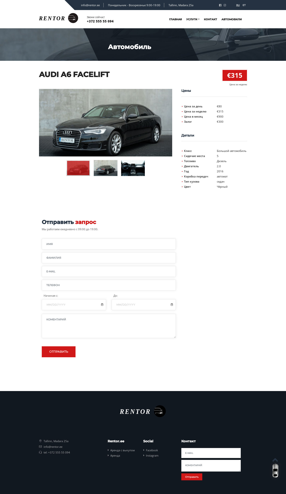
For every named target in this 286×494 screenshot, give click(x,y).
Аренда (115, 455)
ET (244, 5)
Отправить (58, 351)
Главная (175, 19)
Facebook (152, 450)
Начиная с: (51, 295)
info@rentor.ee (90, 5)
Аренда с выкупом (122, 450)
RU (238, 5)
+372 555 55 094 (100, 21)
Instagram (152, 455)
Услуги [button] (191, 19)
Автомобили (231, 19)
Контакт (210, 19)
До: (115, 295)
